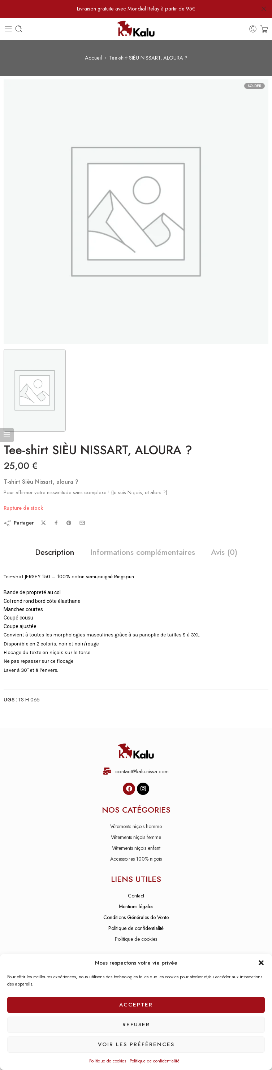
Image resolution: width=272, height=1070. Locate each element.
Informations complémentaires (142, 552)
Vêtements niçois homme (136, 826)
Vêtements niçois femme (136, 837)
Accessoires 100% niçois (136, 858)
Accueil (93, 57)
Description (54, 552)
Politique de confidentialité (155, 1061)
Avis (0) (224, 552)
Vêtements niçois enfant (136, 848)
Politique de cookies (107, 1061)
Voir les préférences (136, 1044)
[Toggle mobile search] (19, 29)
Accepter (136, 1005)
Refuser (136, 1024)
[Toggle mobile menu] (8, 29)
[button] (261, 962)
